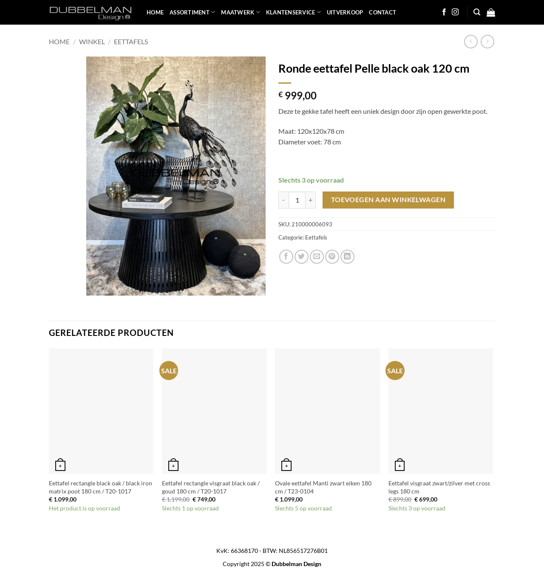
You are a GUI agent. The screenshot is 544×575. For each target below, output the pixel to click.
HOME (155, 12)
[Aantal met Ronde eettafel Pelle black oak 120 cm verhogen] (311, 200)
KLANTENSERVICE (293, 12)
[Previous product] (487, 41)
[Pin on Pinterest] (332, 257)
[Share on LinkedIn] (347, 257)
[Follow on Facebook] (444, 12)
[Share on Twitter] (302, 257)
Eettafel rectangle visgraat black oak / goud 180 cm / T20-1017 (211, 487)
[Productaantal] (297, 200)
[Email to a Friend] (317, 257)
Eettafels (131, 41)
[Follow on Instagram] (455, 12)
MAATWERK (240, 12)
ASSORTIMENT (192, 12)
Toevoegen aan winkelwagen (388, 199)
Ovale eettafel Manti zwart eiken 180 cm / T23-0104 (323, 487)
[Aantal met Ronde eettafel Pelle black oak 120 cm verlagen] (283, 200)
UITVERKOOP (345, 12)
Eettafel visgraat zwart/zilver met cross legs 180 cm (439, 487)
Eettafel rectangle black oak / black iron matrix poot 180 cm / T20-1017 (100, 487)
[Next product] (470, 41)
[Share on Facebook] (286, 257)
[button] (476, 12)
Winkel (92, 41)
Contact (382, 12)
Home (59, 41)
